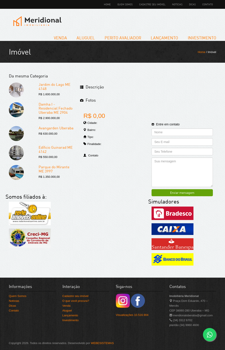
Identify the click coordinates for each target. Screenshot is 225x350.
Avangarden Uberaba (56, 128)
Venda (60, 37)
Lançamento (164, 37)
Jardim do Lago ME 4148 (54, 86)
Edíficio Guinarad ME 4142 (56, 149)
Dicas (192, 4)
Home (107, 4)
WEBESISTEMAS (102, 343)
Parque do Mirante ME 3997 (54, 169)
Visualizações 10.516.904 (132, 315)
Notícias (177, 4)
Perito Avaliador (123, 37)
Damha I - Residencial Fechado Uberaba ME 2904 (56, 108)
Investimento (202, 37)
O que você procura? (75, 300)
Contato (207, 4)
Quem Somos (125, 4)
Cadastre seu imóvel (152, 4)
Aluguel (86, 37)
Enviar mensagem (182, 192)
